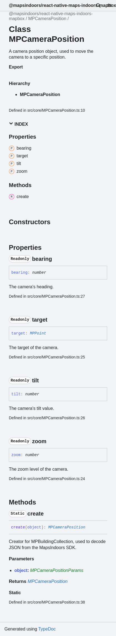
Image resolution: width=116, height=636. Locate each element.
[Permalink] (57, 259)
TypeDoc (47, 629)
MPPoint (38, 333)
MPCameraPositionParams (56, 570)
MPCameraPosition (47, 18)
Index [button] (18, 124)
